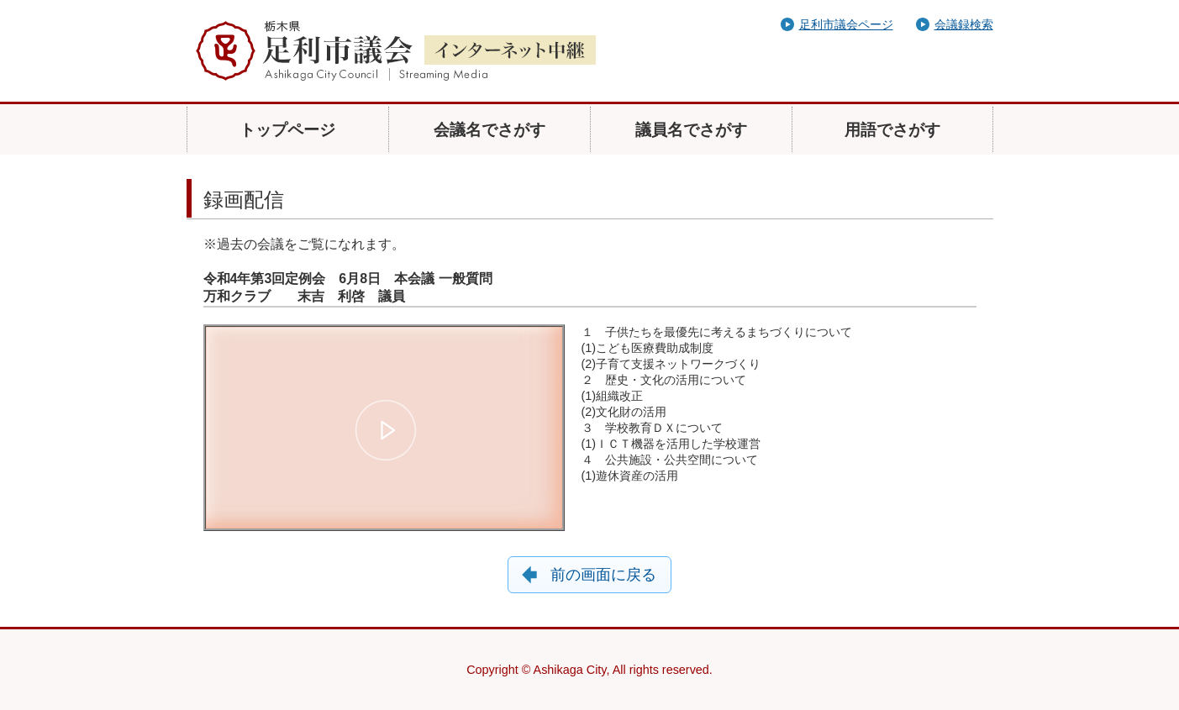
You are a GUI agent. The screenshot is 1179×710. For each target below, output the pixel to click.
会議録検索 (963, 24)
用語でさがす (892, 130)
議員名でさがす (691, 130)
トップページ (287, 130)
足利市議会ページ (846, 24)
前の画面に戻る (603, 574)
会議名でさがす (489, 130)
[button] (386, 430)
